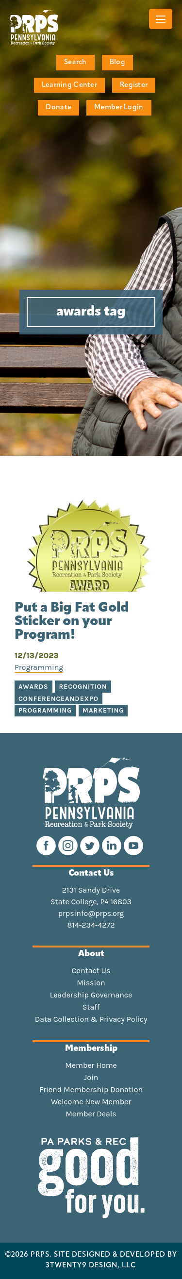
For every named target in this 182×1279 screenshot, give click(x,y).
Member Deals (91, 1114)
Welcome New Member (91, 1102)
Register (134, 85)
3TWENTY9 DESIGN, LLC (91, 1265)
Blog (117, 62)
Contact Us (91, 971)
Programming (39, 667)
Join (91, 1077)
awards (33, 686)
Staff (91, 1007)
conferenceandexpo (58, 698)
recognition (83, 686)
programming (45, 710)
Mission (91, 983)
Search (75, 62)
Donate (58, 107)
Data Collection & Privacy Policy (91, 1019)
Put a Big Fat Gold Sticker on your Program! (72, 621)
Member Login (118, 107)
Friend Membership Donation (91, 1090)
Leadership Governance (91, 995)
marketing (103, 710)
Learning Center (69, 85)
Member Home (91, 1065)
